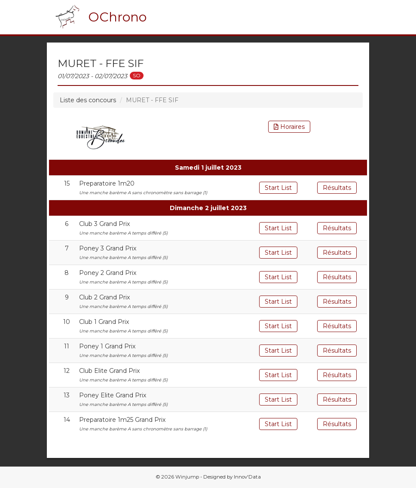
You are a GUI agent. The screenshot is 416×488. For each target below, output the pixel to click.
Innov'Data (247, 477)
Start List (278, 188)
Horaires (289, 127)
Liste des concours (88, 100)
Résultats (337, 188)
